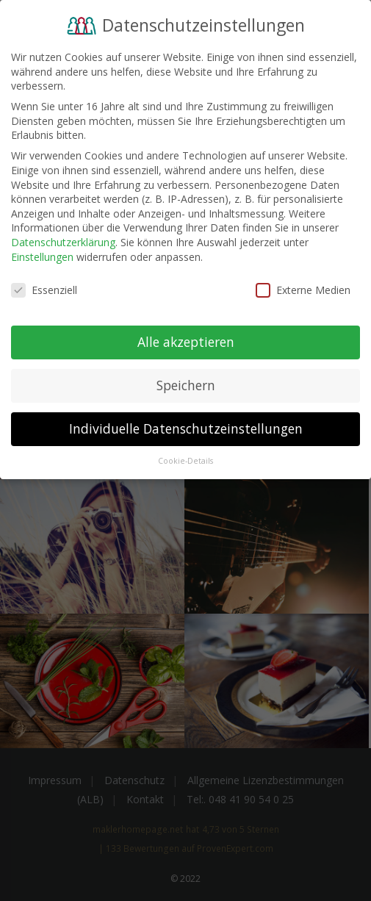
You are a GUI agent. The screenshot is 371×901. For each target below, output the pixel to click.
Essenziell (44, 288)
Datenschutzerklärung (63, 240)
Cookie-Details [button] (185, 459)
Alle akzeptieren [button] (185, 340)
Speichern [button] (185, 383)
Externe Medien (303, 288)
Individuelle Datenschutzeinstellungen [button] (186, 427)
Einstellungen (42, 255)
